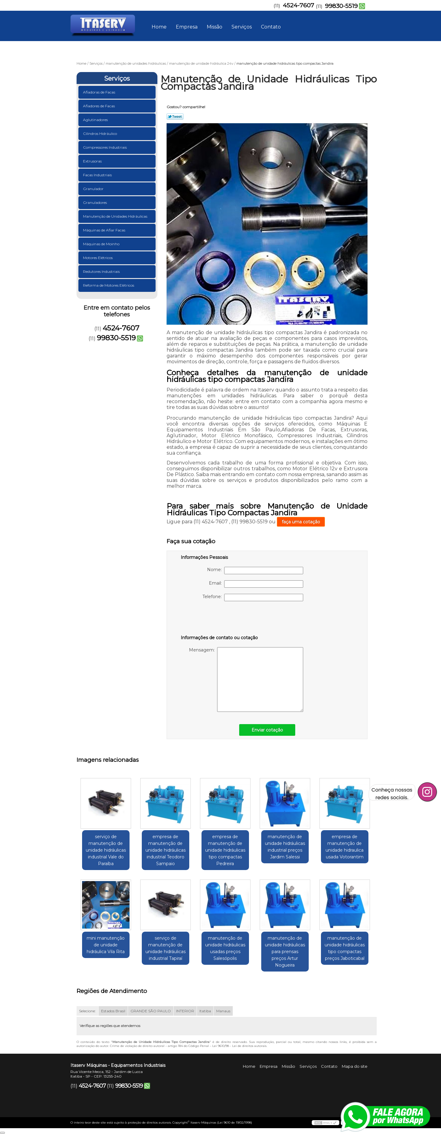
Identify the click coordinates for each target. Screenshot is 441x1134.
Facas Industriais (98, 175)
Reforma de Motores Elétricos (109, 285)
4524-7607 (298, 5)
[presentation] (219, 619)
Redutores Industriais (102, 271)
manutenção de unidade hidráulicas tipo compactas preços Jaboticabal (345, 948)
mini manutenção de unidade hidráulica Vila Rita (106, 944)
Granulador (93, 188)
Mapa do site (355, 1066)
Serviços (242, 27)
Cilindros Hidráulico (100, 133)
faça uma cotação (301, 522)
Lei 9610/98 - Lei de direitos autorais (239, 1046)
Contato (271, 27)
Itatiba (205, 1011)
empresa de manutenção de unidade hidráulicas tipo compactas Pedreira (225, 850)
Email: (256, 584)
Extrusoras (93, 161)
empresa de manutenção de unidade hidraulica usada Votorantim (345, 847)
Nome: (255, 570)
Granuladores (95, 202)
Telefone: (252, 597)
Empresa (187, 27)
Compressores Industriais (105, 147)
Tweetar (175, 116)
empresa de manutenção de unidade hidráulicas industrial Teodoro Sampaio (165, 850)
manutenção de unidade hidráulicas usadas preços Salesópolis (225, 948)
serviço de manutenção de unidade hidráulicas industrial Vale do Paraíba (106, 850)
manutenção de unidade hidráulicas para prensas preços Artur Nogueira (285, 951)
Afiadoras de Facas (99, 92)
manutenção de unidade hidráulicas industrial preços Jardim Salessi (285, 847)
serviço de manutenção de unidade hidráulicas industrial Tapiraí (165, 948)
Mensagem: (246, 679)
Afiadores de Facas (99, 106)
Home (159, 27)
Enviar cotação (267, 730)
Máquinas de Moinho (101, 244)
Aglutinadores (96, 119)
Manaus (223, 1011)
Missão (214, 27)
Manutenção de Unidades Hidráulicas (115, 216)
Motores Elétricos (98, 257)
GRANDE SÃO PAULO (150, 1011)
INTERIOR (185, 1011)
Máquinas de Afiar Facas (104, 230)
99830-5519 (341, 6)
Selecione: (87, 1011)
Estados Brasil (113, 1011)
